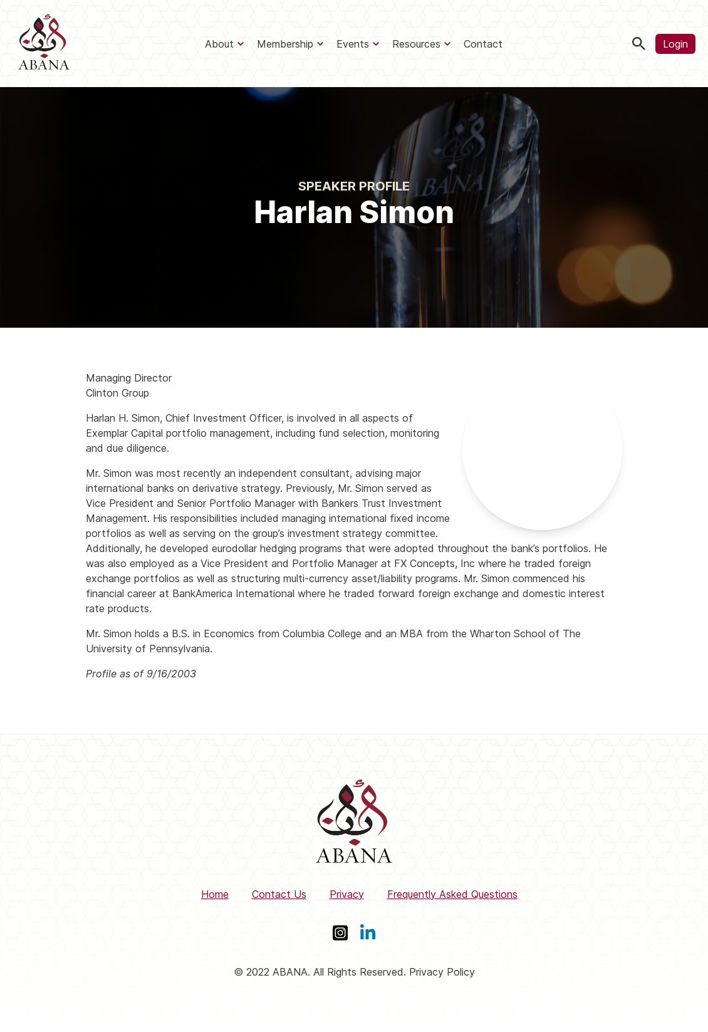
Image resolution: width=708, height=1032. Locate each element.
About (219, 44)
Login (675, 44)
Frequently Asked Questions (452, 894)
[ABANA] (44, 44)
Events (352, 44)
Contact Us (279, 894)
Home (215, 894)
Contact (483, 44)
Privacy (347, 894)
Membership (285, 44)
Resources (416, 44)
